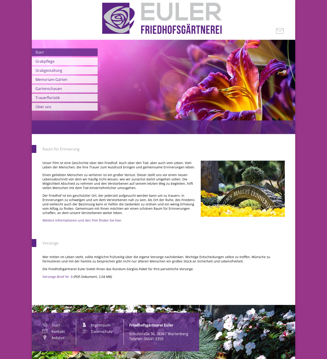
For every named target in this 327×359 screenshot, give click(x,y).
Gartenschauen (48, 88)
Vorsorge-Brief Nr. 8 (57, 276)
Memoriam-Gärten (51, 79)
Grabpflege (44, 61)
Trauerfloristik (47, 97)
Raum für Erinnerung (60, 149)
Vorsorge (50, 243)
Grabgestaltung (48, 70)
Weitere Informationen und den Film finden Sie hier (81, 220)
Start (39, 52)
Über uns (43, 106)
